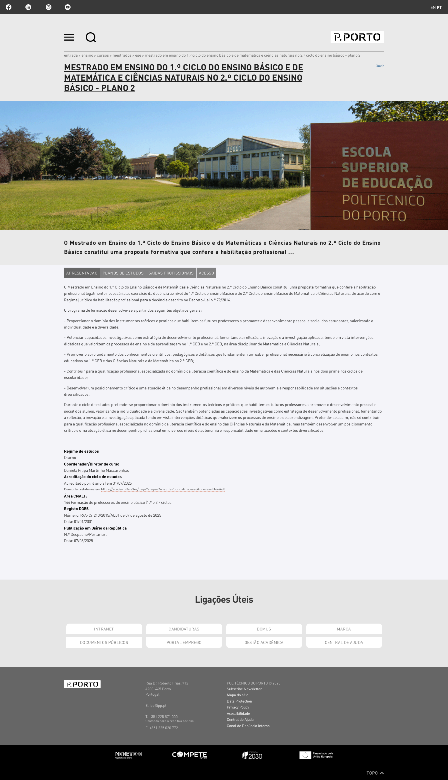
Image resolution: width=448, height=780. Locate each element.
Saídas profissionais (171, 272)
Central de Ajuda (344, 642)
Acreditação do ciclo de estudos (93, 476)
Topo (375, 773)
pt (439, 7)
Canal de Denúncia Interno (248, 725)
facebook (8, 7)
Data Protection (239, 701)
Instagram (48, 7)
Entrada (71, 54)
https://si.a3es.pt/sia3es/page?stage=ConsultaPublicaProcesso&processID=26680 (163, 489)
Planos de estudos (123, 272)
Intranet (104, 628)
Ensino (87, 54)
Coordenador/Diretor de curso (91, 463)
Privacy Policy (238, 707)
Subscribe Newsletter (244, 688)
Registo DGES (76, 508)
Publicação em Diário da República (95, 527)
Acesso (206, 272)
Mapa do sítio (237, 694)
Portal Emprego (184, 642)
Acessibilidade (238, 713)
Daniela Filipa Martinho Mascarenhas (96, 470)
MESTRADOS (122, 54)
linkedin (28, 7)
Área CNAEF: (75, 495)
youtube (68, 7)
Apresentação (81, 272)
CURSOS (103, 54)
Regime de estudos (81, 450)
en (433, 7)
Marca (344, 628)
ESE (138, 54)
